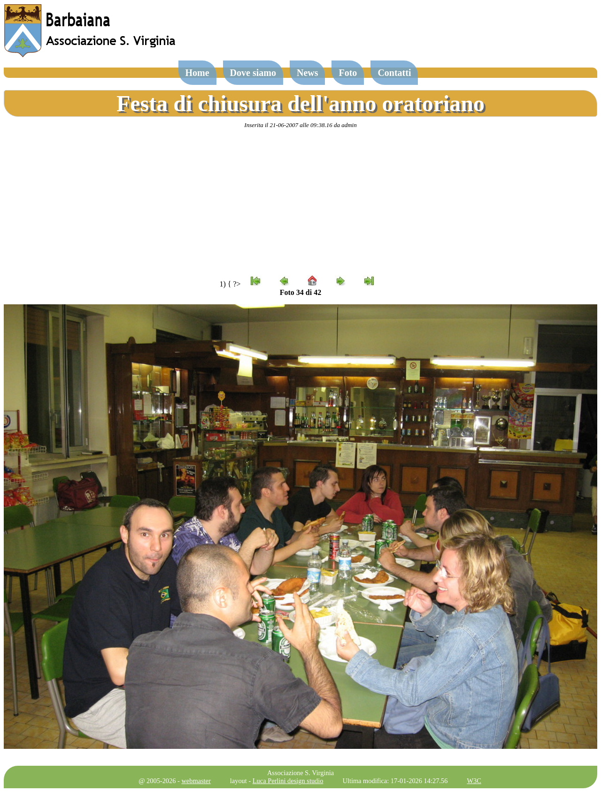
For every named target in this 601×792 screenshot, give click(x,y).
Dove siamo (253, 73)
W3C (474, 780)
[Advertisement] (300, 202)
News (307, 73)
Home (197, 73)
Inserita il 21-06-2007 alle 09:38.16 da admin (300, 124)
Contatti (394, 73)
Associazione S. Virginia (300, 773)
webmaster (195, 780)
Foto (348, 73)
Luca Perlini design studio (288, 780)
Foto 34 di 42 (300, 292)
